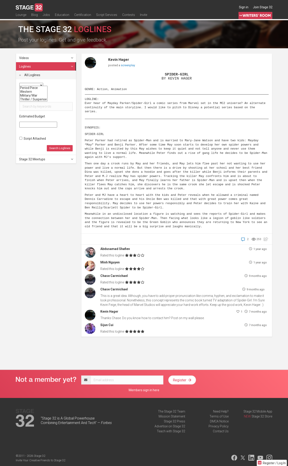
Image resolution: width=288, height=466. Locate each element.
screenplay (128, 65)
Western (33, 92)
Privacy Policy (219, 426)
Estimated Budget (32, 116)
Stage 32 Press (174, 421)
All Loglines (29, 75)
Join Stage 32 (262, 7)
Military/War (33, 95)
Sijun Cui (106, 325)
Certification (82, 17)
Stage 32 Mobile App (257, 411)
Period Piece (33, 88)
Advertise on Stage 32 (170, 426)
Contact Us (221, 431)
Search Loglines (59, 148)
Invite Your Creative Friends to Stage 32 (40, 460)
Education (62, 17)
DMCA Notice (219, 421)
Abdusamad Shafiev (115, 249)
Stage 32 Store (262, 416)
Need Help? (221, 411)
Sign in (243, 7)
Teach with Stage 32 (171, 431)
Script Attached (32, 138)
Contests (128, 17)
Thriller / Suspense (33, 99)
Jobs (46, 17)
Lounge (21, 17)
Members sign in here (144, 390)
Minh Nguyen (110, 262)
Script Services (106, 17)
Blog (34, 17)
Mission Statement (172, 416)
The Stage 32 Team (171, 411)
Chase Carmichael (114, 276)
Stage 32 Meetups (46, 159)
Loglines (46, 66)
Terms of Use (219, 416)
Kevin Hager (118, 59)
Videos (46, 58)
